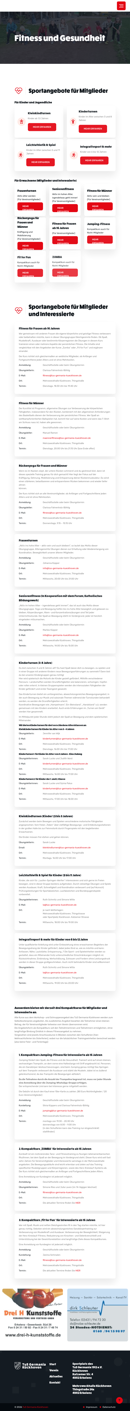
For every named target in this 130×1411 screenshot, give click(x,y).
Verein (53, 1370)
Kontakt (54, 1382)
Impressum (91, 1407)
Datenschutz (109, 1407)
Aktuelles (55, 1376)
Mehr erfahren (28, 206)
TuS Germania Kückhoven (35, 1407)
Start (52, 1364)
